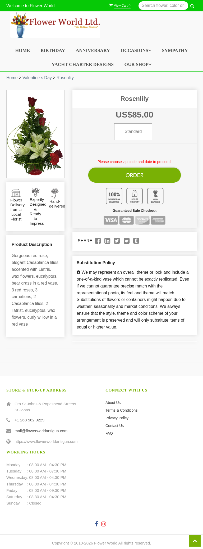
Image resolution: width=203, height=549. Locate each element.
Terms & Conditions (121, 408)
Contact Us (114, 423)
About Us (113, 400)
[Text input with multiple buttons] (163, 5)
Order (134, 173)
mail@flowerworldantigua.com (41, 428)
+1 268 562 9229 (29, 417)
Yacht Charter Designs (83, 64)
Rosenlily (65, 77)
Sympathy (175, 50)
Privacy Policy (116, 415)
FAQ (109, 431)
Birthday (53, 50)
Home (22, 50)
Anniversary (93, 50)
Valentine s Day (37, 77)
